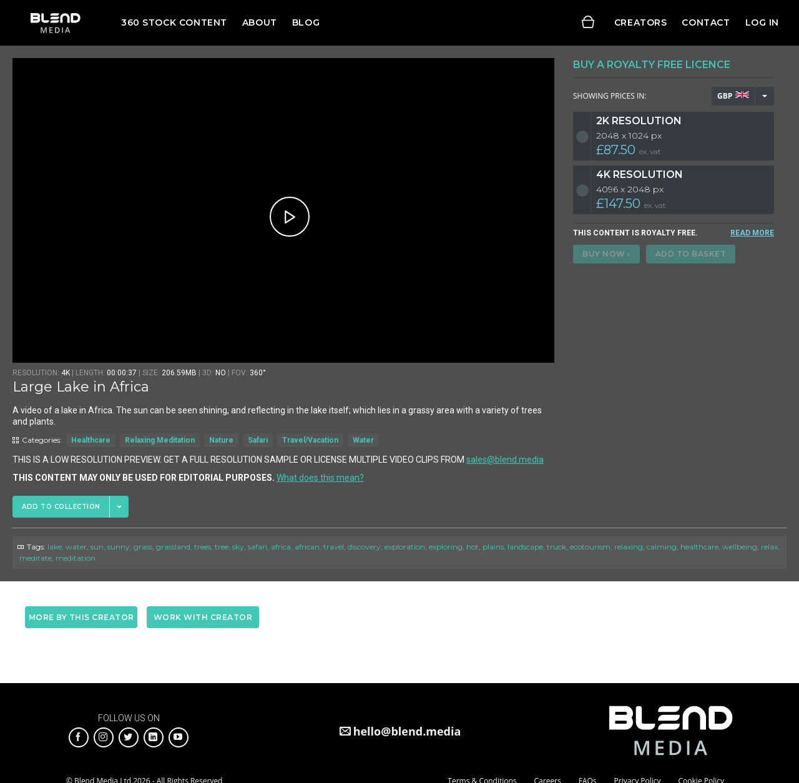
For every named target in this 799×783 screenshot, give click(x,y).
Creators (640, 22)
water (76, 546)
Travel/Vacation (310, 440)
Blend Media (55, 22)
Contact (706, 22)
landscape (525, 546)
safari (257, 546)
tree (221, 546)
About (259, 22)
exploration (405, 546)
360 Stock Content (174, 22)
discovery (364, 546)
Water (363, 440)
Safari (258, 440)
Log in (762, 22)
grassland (173, 546)
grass (143, 546)
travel (333, 546)
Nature (221, 440)
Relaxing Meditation (160, 440)
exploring (446, 546)
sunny (118, 546)
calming (662, 546)
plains (493, 546)
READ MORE (752, 233)
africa (281, 546)
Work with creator (203, 617)
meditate (35, 558)
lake (54, 546)
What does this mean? (320, 478)
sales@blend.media (505, 460)
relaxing (628, 546)
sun (97, 546)
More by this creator (81, 617)
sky (238, 546)
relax (769, 546)
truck (556, 546)
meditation (76, 558)
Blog (306, 22)
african (307, 546)
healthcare (699, 546)
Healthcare (90, 440)
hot (472, 546)
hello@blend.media (407, 731)
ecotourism (590, 546)
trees (202, 546)
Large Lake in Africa (80, 386)
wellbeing (739, 546)
